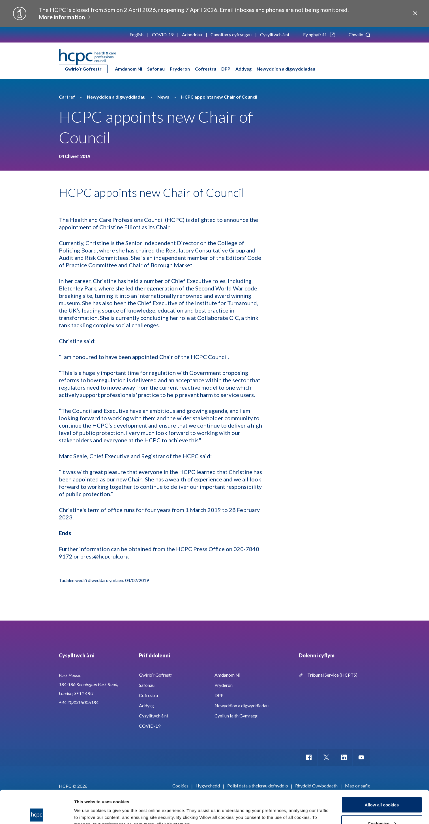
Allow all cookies (382, 771)
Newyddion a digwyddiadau (286, 68)
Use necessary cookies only (381, 808)
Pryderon (180, 68)
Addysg (243, 68)
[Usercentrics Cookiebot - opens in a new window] (36, 813)
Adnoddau (192, 34)
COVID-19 (162, 34)
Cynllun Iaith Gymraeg (236, 715)
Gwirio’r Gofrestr (83, 68)
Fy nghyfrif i (318, 34)
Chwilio (359, 34)
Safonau (156, 68)
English (136, 34)
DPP (225, 68)
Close (415, 13)
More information (62, 17)
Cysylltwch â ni (274, 34)
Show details (87, 806)
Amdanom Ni (128, 68)
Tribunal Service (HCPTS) (332, 675)
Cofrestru (205, 68)
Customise (382, 790)
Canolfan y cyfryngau (231, 34)
